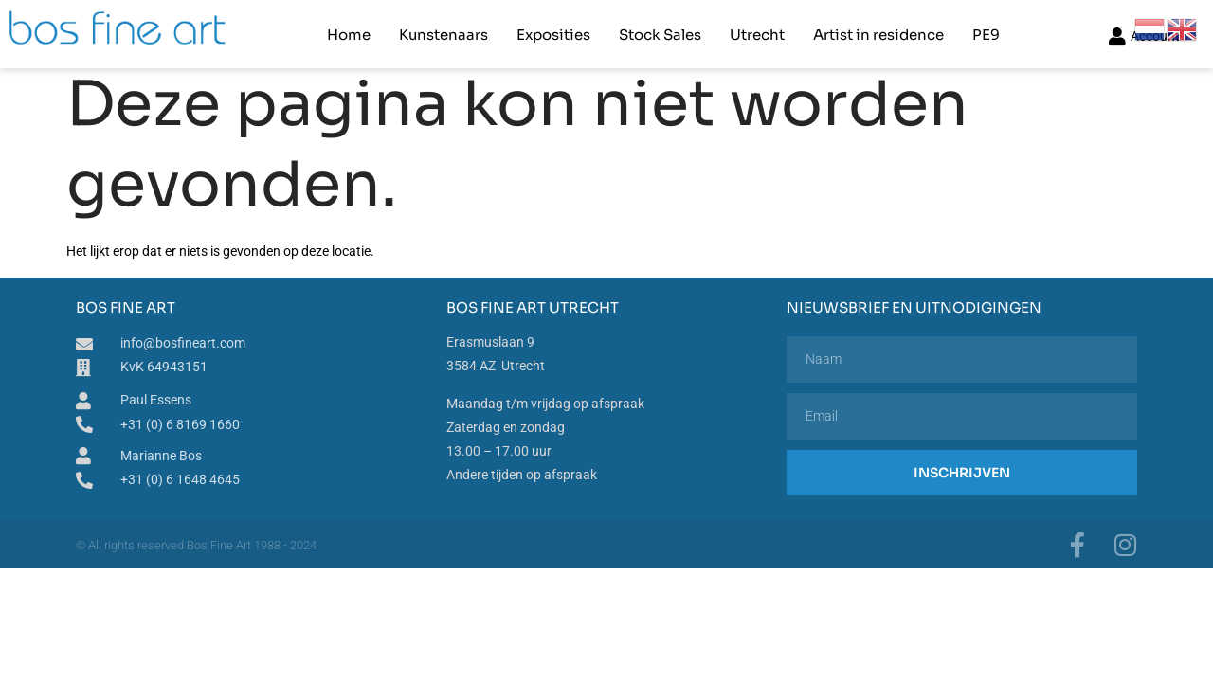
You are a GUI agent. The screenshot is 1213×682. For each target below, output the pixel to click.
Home (349, 34)
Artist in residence (878, 34)
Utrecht (757, 34)
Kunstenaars (443, 34)
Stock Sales (660, 34)
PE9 (986, 34)
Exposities (553, 34)
